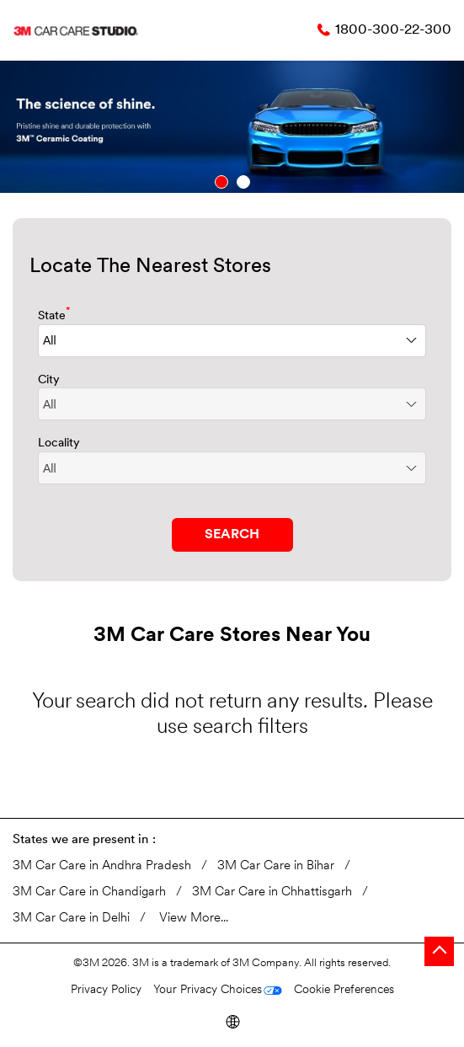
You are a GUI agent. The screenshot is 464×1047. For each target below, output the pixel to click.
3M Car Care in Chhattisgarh (272, 892)
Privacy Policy (106, 990)
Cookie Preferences (344, 990)
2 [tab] (243, 182)
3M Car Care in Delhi (71, 918)
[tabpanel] (232, 127)
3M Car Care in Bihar (275, 866)
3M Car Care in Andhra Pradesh (102, 866)
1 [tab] (221, 182)
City (49, 380)
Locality (59, 443)
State (54, 315)
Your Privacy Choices (207, 990)
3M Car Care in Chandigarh (89, 892)
